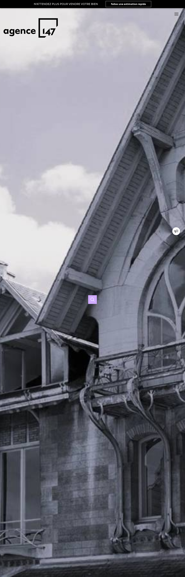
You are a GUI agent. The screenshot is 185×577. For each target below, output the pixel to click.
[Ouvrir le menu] (177, 14)
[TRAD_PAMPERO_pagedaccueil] (30, 41)
